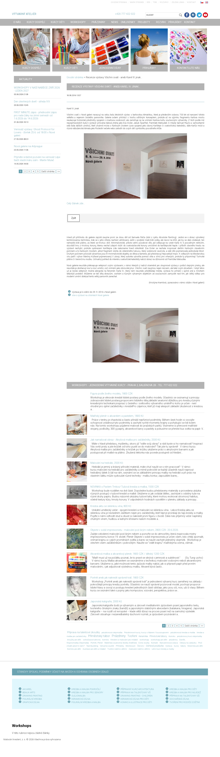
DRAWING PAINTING (32, 695)
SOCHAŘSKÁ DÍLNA (179, 699)
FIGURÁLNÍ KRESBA (32, 699)
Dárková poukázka (155, 645)
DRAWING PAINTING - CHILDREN (136, 695)
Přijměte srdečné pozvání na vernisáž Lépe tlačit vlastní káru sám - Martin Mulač (37, 159)
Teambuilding (92, 646)
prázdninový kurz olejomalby (189, 636)
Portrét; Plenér (97, 643)
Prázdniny (119, 636)
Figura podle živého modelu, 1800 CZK (111, 393)
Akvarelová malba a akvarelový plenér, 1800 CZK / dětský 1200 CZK (127, 553)
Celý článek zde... (76, 203)
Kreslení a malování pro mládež (124, 639)
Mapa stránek (137, 2)
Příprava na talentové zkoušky (83, 632)
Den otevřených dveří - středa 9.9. (32, 101)
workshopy (144, 639)
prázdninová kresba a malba (182, 632)
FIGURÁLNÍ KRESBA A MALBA (86, 702)
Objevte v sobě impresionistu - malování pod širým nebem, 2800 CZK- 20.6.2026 (134, 530)
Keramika (143, 636)
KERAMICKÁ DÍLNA (81, 699)
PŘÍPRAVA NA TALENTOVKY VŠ (135, 692)
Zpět (73, 218)
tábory (183, 646)
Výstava (168, 646)
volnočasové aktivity (92, 639)
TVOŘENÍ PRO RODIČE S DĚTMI (184, 702)
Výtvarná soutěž (107, 646)
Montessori (130, 646)
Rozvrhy (164, 2)
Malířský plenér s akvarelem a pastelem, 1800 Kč (117, 416)
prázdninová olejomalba (112, 632)
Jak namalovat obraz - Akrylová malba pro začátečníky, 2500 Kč (125, 439)
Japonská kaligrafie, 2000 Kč (106, 601)
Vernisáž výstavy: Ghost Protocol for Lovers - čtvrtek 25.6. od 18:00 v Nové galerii (34, 132)
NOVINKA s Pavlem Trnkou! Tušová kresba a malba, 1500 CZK (124, 486)
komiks (105, 639)
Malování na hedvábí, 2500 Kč (106, 463)
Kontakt (191, 2)
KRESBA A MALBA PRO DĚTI (183, 689)
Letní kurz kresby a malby (163, 649)
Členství (140, 646)
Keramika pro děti (195, 646)
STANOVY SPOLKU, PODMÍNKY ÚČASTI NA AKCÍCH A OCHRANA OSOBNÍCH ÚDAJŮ (62, 671)
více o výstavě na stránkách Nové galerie (90, 295)
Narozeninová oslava (169, 643)
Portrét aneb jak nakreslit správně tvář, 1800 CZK (117, 577)
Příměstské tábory (158, 636)
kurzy (176, 646)
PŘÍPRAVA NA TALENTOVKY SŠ (184, 695)
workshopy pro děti (159, 639)
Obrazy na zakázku (188, 643)
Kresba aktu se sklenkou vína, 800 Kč (110, 506)
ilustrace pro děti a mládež (94, 649)
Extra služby (144, 643)
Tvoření (132, 636)
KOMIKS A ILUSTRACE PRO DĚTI (136, 702)
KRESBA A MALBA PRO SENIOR (87, 692)
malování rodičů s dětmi (139, 649)
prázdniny (173, 639)
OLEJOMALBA (78, 695)
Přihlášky (120, 646)
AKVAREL (27, 689)
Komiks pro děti (74, 649)
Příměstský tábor (99, 636)
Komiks (172, 636)
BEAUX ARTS (29, 692)
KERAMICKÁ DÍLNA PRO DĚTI (134, 699)
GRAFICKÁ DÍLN (30, 702)
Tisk (155, 2)
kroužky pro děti (74, 639)
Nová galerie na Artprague (28, 146)
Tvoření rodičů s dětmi (117, 649)
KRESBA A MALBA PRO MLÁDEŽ (185, 692)
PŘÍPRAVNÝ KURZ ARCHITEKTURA (137, 689)
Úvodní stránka (119, 2)
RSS (148, 2)
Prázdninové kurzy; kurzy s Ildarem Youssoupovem (146, 632)
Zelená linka (178, 2)
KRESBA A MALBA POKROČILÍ (86, 689)
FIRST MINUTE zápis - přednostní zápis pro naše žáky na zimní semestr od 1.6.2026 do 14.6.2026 (35, 115)
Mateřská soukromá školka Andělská (120, 643)
